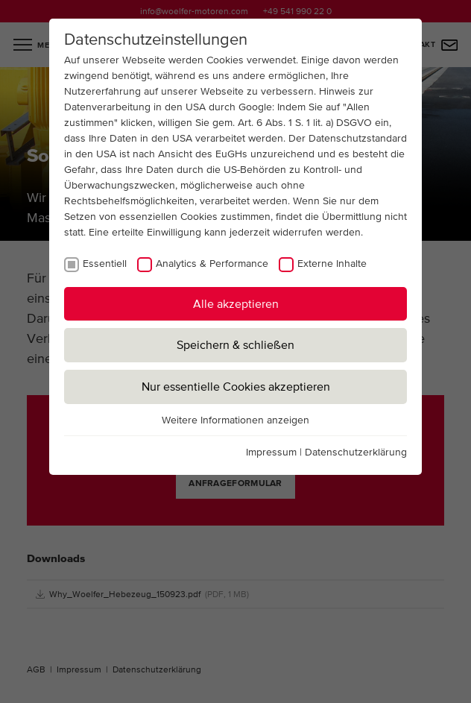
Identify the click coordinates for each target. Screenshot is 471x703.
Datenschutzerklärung (356, 452)
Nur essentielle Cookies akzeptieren (236, 386)
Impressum (271, 452)
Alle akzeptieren (236, 303)
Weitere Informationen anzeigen (235, 420)
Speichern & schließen (235, 344)
